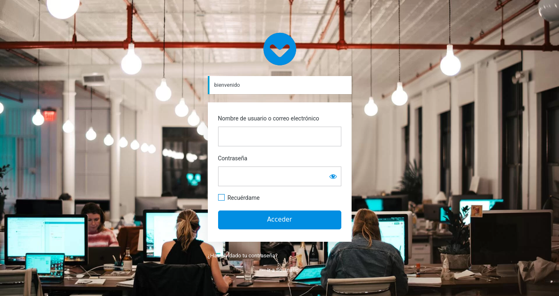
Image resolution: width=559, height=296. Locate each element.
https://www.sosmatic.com (279, 49)
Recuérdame (244, 197)
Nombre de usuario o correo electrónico (269, 118)
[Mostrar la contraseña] (333, 176)
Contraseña (233, 158)
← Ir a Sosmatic (279, 270)
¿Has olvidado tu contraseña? (243, 255)
